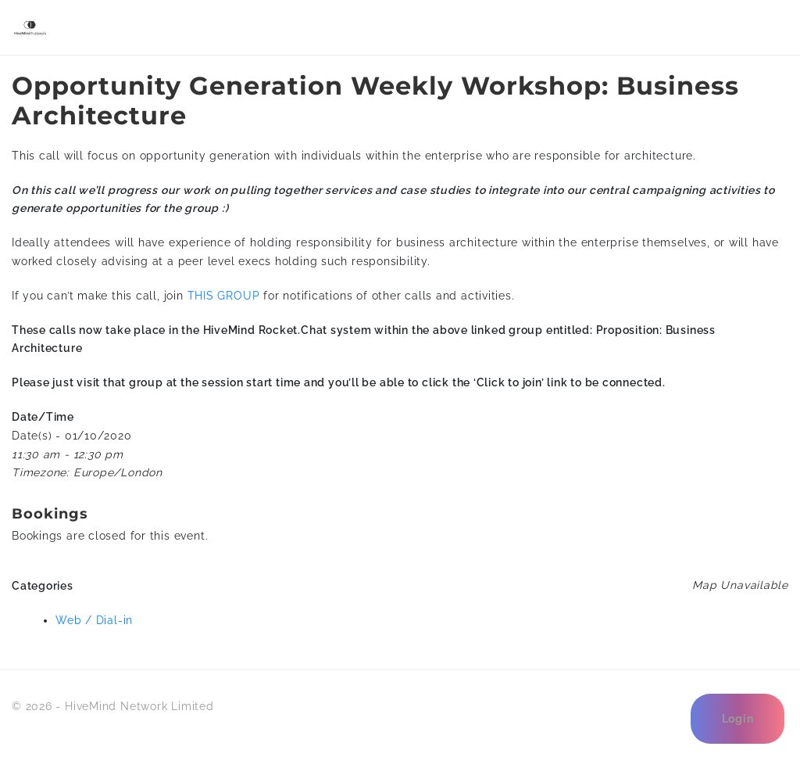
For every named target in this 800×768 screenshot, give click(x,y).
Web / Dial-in (94, 620)
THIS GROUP (224, 295)
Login (738, 718)
